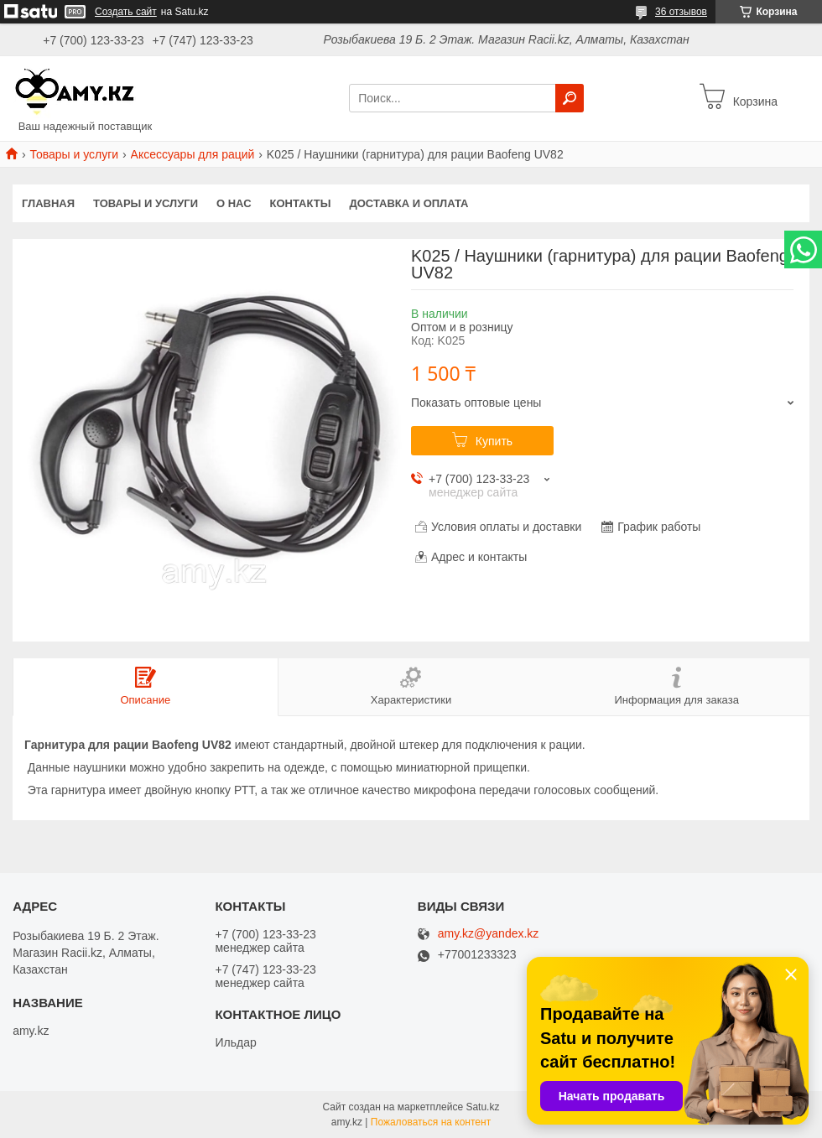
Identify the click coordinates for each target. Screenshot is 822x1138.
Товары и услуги (73, 154)
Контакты (300, 203)
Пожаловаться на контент (431, 1122)
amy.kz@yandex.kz (488, 934)
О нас (234, 203)
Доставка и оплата (408, 203)
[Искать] (569, 98)
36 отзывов (681, 12)
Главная (48, 203)
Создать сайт (126, 12)
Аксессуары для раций (193, 154)
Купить (494, 441)
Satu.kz (482, 1107)
